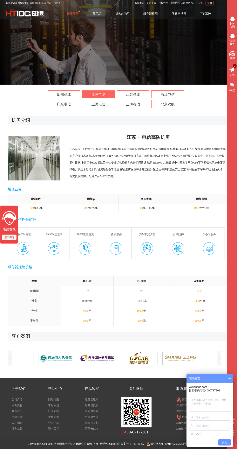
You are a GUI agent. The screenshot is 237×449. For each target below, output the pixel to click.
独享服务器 (91, 417)
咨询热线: (182, 3)
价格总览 (53, 417)
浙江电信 (168, 94)
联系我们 (17, 411)
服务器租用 (150, 13)
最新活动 (72, 13)
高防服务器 (91, 411)
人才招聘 (17, 422)
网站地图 (53, 399)
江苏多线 (133, 94)
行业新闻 (53, 411)
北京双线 (168, 104)
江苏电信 (98, 94)
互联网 (205, 14)
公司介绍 (17, 399)
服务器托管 (179, 13)
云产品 (96, 13)
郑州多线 (64, 94)
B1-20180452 (137, 443)
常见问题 (53, 405)
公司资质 (151, 3)
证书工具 (53, 428)
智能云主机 (91, 422)
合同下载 (53, 422)
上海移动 (133, 104)
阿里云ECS (91, 428)
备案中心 (139, 3)
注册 (209, 3)
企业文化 (17, 405)
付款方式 (163, 3)
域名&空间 (122, 13)
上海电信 (98, 104)
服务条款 (17, 428)
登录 (200, 3)
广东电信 (64, 104)
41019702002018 (174, 443)
